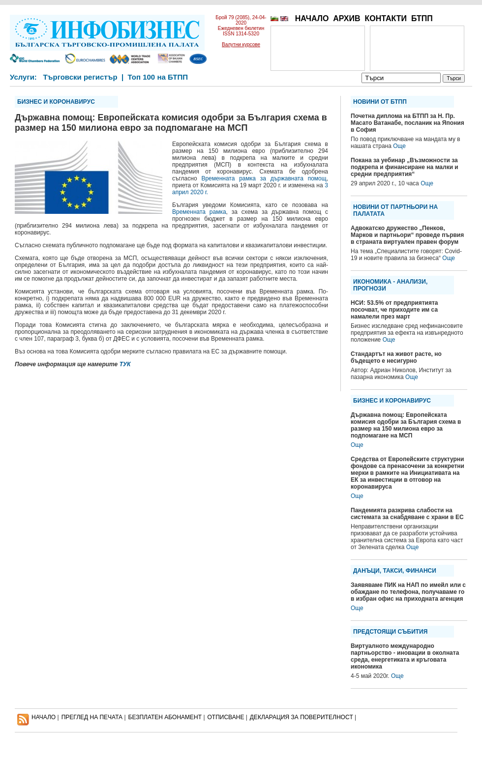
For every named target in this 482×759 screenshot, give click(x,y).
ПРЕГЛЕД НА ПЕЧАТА (91, 717)
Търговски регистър (80, 77)
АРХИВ (346, 18)
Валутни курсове (241, 44)
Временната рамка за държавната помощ (263, 178)
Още (399, 146)
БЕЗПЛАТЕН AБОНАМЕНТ (165, 717)
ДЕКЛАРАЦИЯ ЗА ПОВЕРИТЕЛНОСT (301, 717)
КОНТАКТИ (385, 18)
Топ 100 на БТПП (158, 77)
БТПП (422, 18)
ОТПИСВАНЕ (226, 717)
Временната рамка (199, 211)
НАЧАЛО (312, 18)
